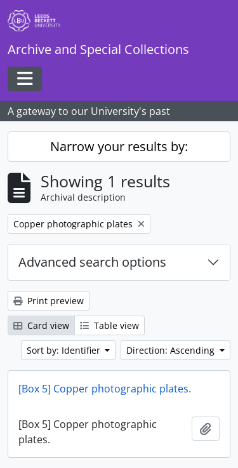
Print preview (48, 301)
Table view (109, 325)
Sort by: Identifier (65, 350)
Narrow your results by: (119, 146)
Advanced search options (92, 262)
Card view (41, 325)
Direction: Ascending (171, 350)
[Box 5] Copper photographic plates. (104, 389)
